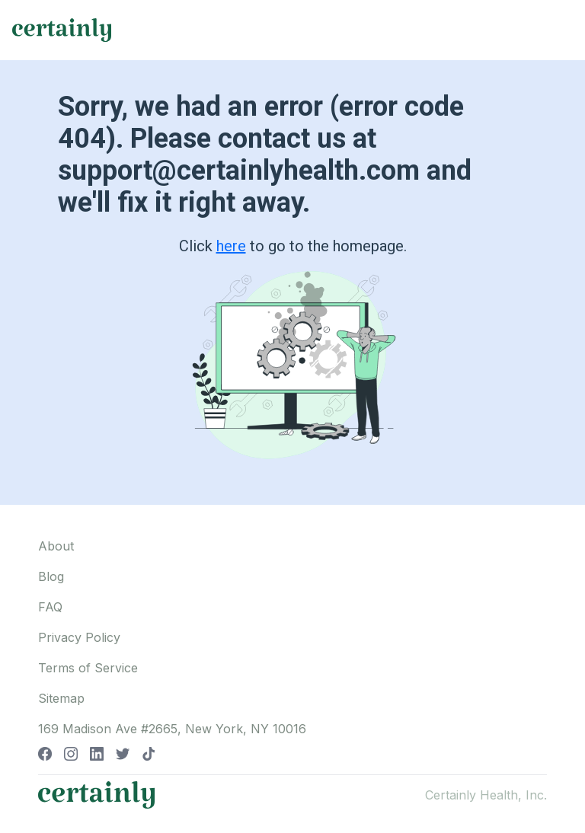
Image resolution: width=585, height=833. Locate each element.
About (56, 546)
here (231, 246)
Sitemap (61, 698)
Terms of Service (88, 667)
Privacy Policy (79, 637)
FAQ (50, 606)
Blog (51, 576)
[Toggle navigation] (559, 29)
